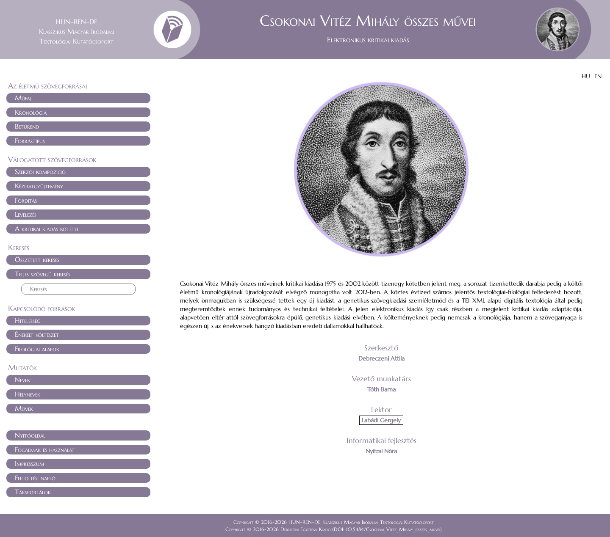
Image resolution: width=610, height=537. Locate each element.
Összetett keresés (37, 259)
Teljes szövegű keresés (42, 274)
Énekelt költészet (37, 334)
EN (598, 76)
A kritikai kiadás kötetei (46, 228)
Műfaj (23, 98)
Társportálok (33, 491)
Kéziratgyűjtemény (39, 186)
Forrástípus (30, 140)
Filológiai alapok (37, 348)
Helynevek (27, 394)
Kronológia (31, 112)
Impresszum (29, 463)
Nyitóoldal (30, 435)
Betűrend (27, 126)
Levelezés (25, 214)
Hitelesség (27, 320)
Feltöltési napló (35, 478)
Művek (24, 408)
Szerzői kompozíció (40, 171)
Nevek (22, 379)
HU (586, 76)
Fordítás (26, 200)
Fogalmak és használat (45, 449)
